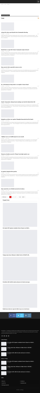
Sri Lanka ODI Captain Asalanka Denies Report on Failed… (20, 342)
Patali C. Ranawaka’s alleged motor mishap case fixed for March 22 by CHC (18, 102)
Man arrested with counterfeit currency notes (11, 67)
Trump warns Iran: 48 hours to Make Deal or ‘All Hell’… (19, 347)
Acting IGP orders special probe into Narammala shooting (14, 32)
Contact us (22, 381)
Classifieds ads (23, 383)
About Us (3, 381)
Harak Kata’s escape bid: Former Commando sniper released (15, 49)
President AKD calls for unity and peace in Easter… (19, 352)
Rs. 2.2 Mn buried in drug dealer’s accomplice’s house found (15, 84)
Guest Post (4, 383)
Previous (4, 196)
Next (23, 196)
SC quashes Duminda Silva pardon (9, 171)
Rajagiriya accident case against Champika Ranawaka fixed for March (17, 119)
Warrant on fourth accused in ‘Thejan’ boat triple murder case (15, 154)
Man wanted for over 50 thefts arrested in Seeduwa (12, 188)
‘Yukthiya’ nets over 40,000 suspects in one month (12, 136)
